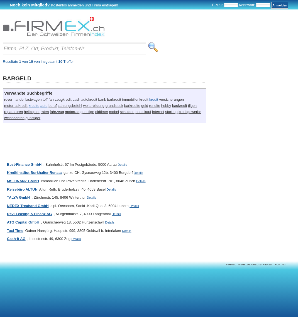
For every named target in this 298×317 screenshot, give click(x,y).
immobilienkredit (135, 99)
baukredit (179, 106)
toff (45, 99)
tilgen (192, 106)
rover (8, 99)
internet (158, 112)
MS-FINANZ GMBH (23, 181)
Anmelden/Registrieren (255, 264)
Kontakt (281, 264)
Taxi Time (15, 231)
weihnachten (14, 118)
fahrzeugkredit (60, 99)
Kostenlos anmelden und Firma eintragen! (84, 5)
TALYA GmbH (18, 197)
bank (102, 99)
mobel (114, 112)
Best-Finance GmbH (24, 164)
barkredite (132, 106)
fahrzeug (57, 112)
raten (45, 112)
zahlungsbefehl (70, 106)
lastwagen (33, 99)
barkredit (114, 99)
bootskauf (143, 112)
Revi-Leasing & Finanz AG (29, 214)
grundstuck (114, 106)
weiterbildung (93, 106)
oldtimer (101, 112)
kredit (153, 99)
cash (76, 99)
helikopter (32, 112)
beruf (52, 106)
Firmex (231, 264)
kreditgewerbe (190, 112)
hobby (166, 106)
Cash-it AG (16, 239)
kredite (33, 106)
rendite (154, 106)
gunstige (87, 112)
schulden (127, 112)
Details (122, 164)
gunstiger (33, 118)
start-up (171, 112)
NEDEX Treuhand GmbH (28, 206)
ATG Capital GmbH (23, 222)
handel (18, 99)
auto (43, 106)
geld (144, 106)
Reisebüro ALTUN (22, 189)
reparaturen (13, 112)
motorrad (72, 112)
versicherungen (171, 99)
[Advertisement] (104, 139)
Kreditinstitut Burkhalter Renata (34, 172)
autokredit (89, 99)
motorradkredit (16, 106)
